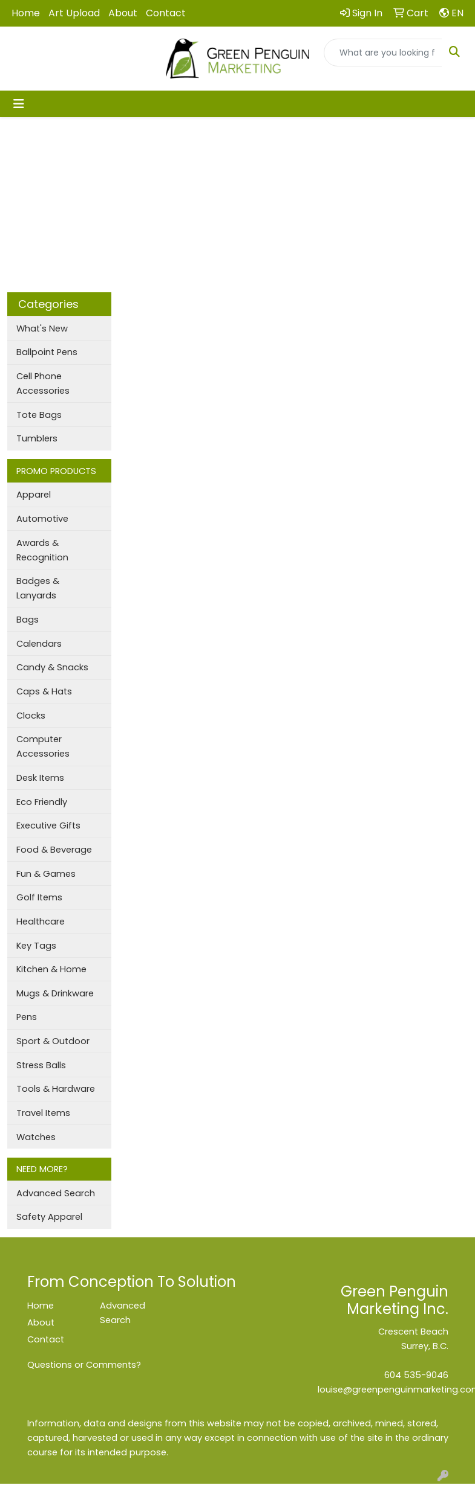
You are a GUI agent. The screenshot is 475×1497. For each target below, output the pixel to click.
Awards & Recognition (42, 550)
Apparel (33, 495)
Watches (36, 1137)
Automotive (42, 519)
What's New (42, 328)
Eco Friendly (41, 802)
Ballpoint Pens (46, 352)
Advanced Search (55, 1193)
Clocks (30, 716)
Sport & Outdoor (53, 1041)
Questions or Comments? (84, 1365)
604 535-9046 (416, 1375)
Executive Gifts (48, 825)
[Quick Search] (383, 52)
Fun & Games (46, 874)
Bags (27, 620)
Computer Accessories (43, 746)
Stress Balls (41, 1065)
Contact (166, 13)
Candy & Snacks (52, 667)
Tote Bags (39, 415)
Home (25, 13)
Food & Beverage (54, 850)
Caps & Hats (44, 691)
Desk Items (40, 778)
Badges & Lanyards (37, 588)
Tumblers (36, 438)
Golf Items (39, 897)
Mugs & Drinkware (55, 993)
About (122, 13)
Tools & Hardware (55, 1089)
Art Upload (74, 13)
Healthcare (40, 921)
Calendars (39, 644)
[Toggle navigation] (18, 103)
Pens (26, 1017)
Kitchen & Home (51, 969)
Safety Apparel (49, 1217)
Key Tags (36, 946)
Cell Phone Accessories (43, 383)
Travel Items (43, 1113)
